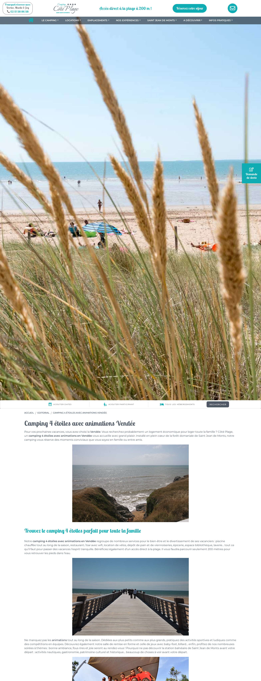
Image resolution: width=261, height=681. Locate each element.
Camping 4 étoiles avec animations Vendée (80, 413)
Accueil (29, 413)
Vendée (95, 431)
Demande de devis (251, 173)
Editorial (43, 413)
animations (59, 640)
